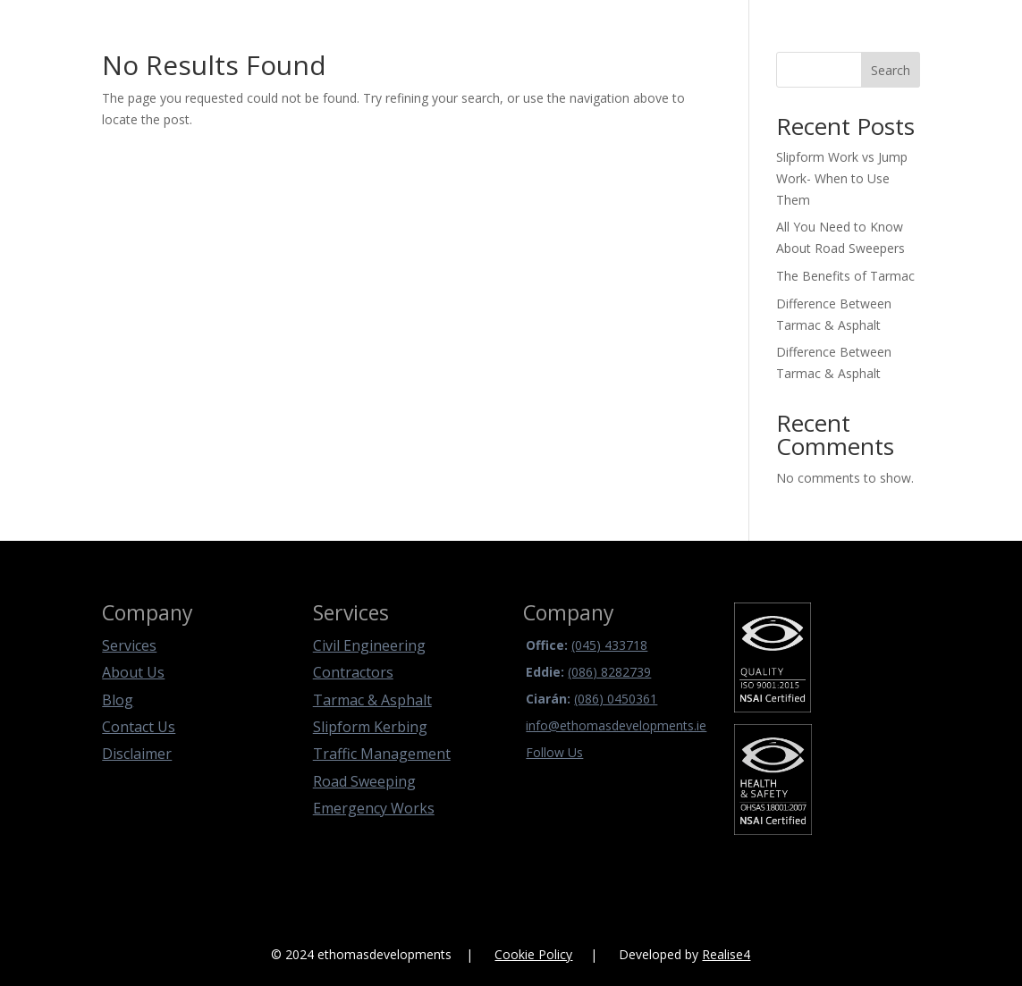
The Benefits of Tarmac (845, 275)
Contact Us (138, 727)
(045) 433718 (609, 644)
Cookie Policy (533, 954)
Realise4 (726, 954)
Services (129, 645)
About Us (133, 672)
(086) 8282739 (609, 671)
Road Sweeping (364, 781)
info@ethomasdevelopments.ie (616, 725)
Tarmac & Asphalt (372, 700)
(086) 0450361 (615, 698)
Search (890, 70)
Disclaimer (137, 753)
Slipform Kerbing (370, 727)
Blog (117, 700)
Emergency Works (374, 808)
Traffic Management (382, 753)
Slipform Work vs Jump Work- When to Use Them (842, 178)
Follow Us (554, 752)
